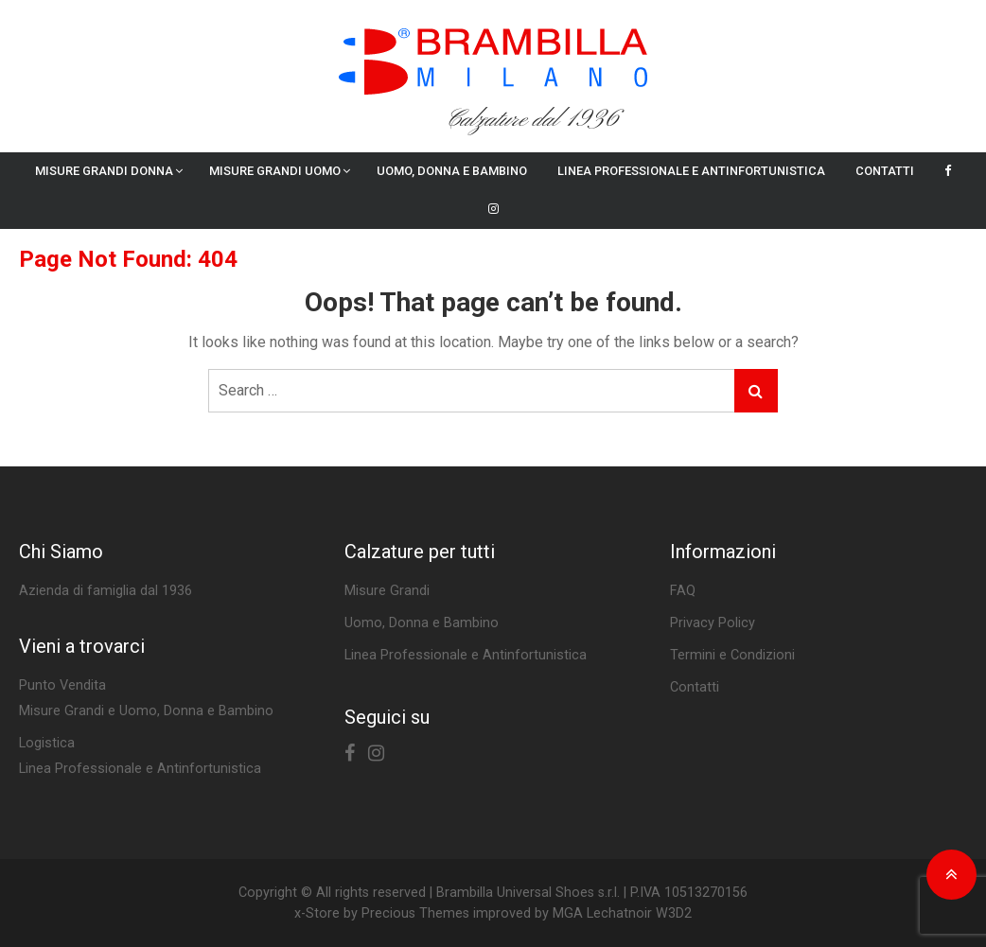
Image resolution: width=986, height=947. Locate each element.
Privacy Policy (712, 623)
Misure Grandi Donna (104, 171)
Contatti (884, 171)
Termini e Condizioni (732, 655)
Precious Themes (415, 913)
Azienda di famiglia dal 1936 (105, 591)
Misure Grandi (387, 591)
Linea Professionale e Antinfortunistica (691, 171)
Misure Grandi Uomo (275, 171)
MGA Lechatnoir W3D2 (622, 913)
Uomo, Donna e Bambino (452, 171)
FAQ (682, 591)
